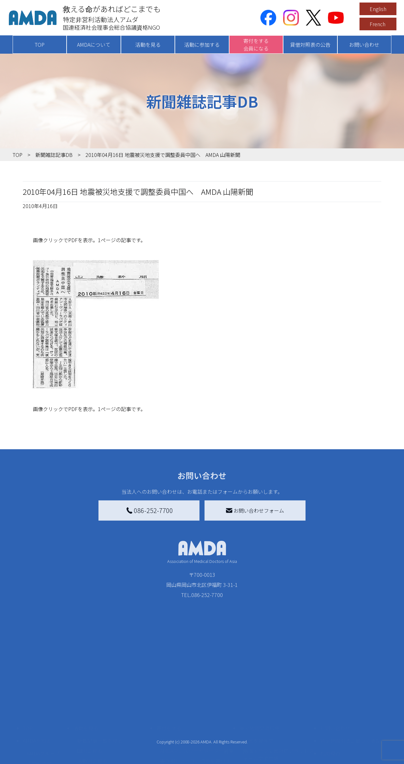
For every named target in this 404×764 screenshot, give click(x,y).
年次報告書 (39, 757)
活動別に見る (92, 707)
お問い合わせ (364, 44)
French (377, 24)
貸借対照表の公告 (310, 44)
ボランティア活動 (97, 732)
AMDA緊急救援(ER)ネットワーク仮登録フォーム (114, 756)
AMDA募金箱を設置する (187, 725)
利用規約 (330, 699)
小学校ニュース (44, 720)
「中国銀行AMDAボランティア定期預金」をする (197, 738)
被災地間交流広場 (259, 674)
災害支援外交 (258, 687)
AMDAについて (93, 44)
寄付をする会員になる (256, 44)
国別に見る (89, 697)
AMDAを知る (37, 687)
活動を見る (148, 44)
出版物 (34, 730)
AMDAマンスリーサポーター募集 (197, 697)
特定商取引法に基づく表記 (350, 687)
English (378, 9)
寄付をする (168, 674)
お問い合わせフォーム (255, 510)
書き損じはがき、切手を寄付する (195, 711)
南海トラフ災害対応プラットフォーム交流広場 (278, 700)
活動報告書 (39, 709)
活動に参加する (202, 44)
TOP (40, 44)
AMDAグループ (43, 699)
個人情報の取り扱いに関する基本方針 (350, 716)
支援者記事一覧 (177, 752)
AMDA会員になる (179, 687)
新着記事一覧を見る (99, 687)
